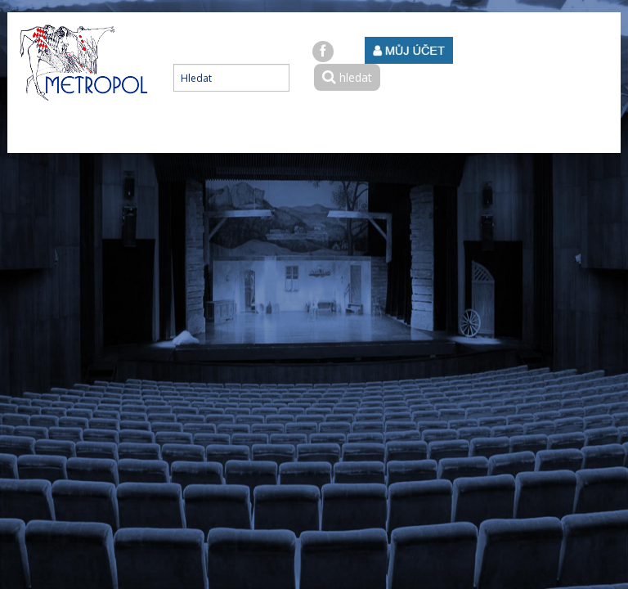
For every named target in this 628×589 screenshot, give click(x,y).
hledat (347, 77)
